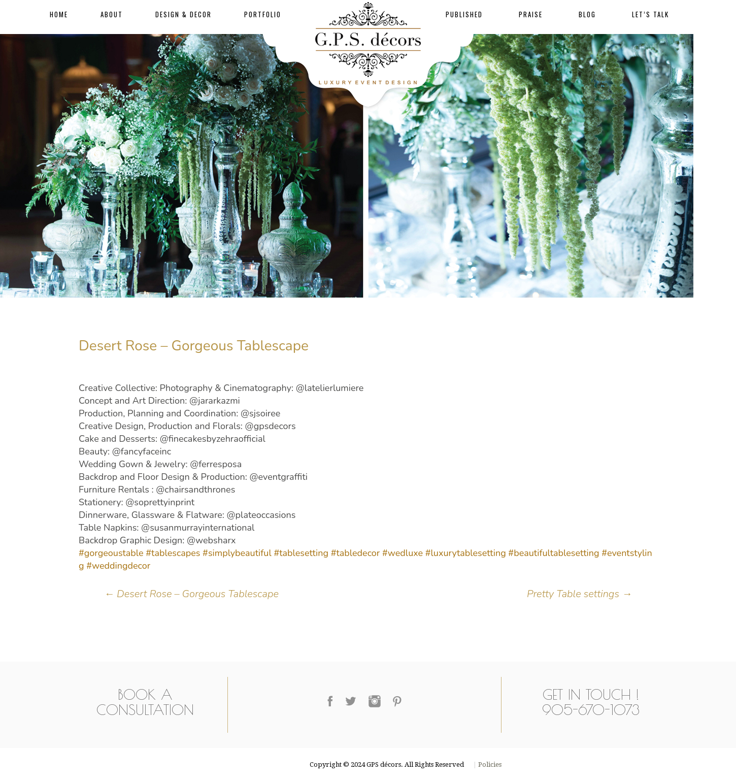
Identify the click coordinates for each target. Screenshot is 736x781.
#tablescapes (173, 553)
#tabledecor (355, 553)
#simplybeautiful (237, 553)
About (112, 14)
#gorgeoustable (111, 553)
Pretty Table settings (579, 594)
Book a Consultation (145, 702)
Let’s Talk (650, 14)
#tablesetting (301, 553)
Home (59, 14)
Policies (489, 764)
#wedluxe (402, 553)
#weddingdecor (118, 566)
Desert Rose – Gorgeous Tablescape (191, 594)
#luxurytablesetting (465, 553)
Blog (587, 14)
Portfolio (262, 14)
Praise (531, 14)
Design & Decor (183, 14)
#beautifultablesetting (553, 553)
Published (464, 14)
